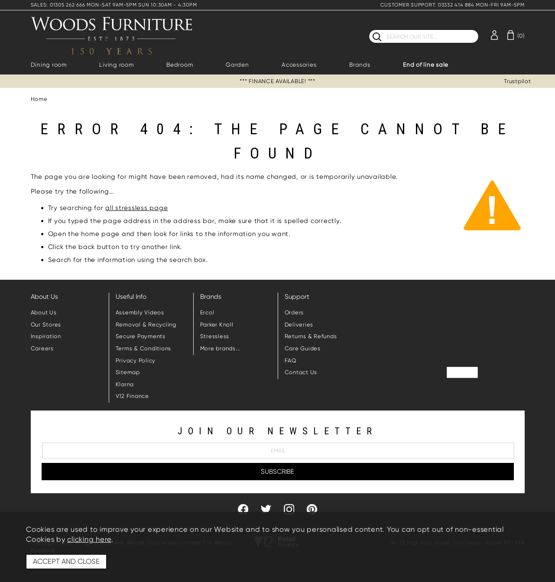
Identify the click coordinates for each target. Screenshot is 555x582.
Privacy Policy (136, 360)
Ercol (207, 312)
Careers (42, 348)
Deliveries (299, 324)
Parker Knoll (217, 324)
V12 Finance (132, 396)
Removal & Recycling (146, 324)
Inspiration (46, 336)
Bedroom (179, 64)
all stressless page (136, 208)
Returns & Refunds (311, 336)
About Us (44, 312)
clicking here (89, 539)
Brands (359, 64)
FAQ (291, 360)
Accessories (299, 64)
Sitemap (128, 372)
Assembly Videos (140, 312)
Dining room (49, 64)
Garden (237, 64)
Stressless (215, 336)
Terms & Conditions (144, 348)
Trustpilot (517, 81)
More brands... (220, 348)
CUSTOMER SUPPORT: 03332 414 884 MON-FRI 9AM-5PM (452, 5)
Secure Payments (141, 336)
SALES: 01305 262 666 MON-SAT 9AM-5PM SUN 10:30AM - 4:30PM (114, 5)
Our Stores (46, 324)
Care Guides (303, 348)
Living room (116, 64)
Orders (294, 312)
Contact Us (301, 372)
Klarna (125, 384)
